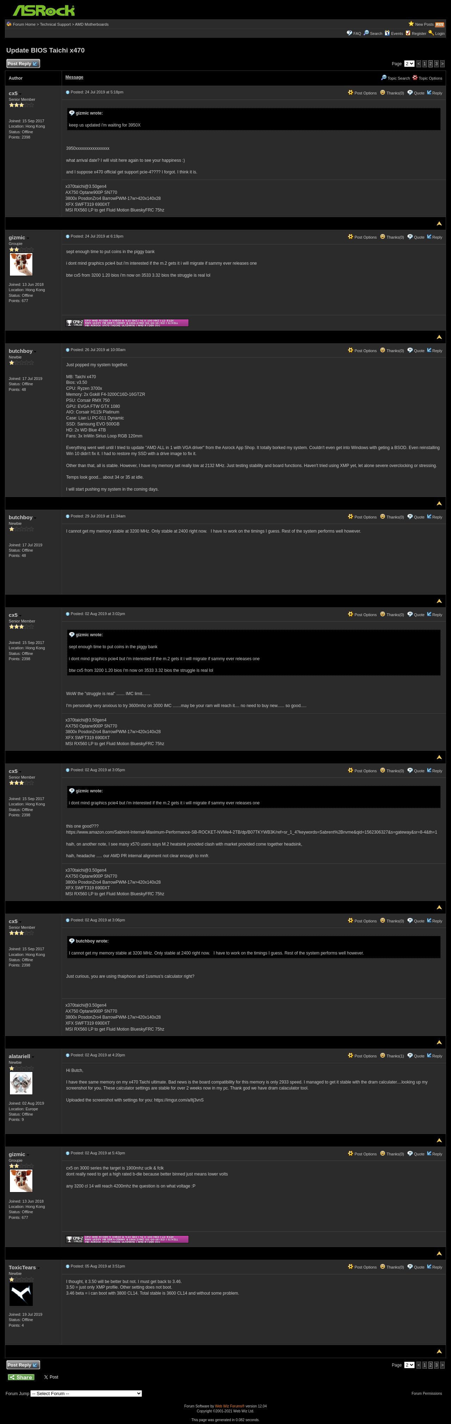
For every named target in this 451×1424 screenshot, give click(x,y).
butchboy (23, 351)
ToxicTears (24, 1267)
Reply (437, 93)
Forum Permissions (428, 1393)
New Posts (424, 24)
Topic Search (395, 78)
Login (440, 33)
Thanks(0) (392, 93)
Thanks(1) (392, 1056)
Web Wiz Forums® (230, 1406)
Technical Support (55, 24)
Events (393, 33)
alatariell (21, 1056)
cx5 (15, 93)
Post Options (362, 93)
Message (75, 77)
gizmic (19, 237)
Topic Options (427, 78)
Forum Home (24, 24)
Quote (419, 93)
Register (419, 33)
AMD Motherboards (92, 24)
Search (376, 33)
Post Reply (22, 64)
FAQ (357, 33)
